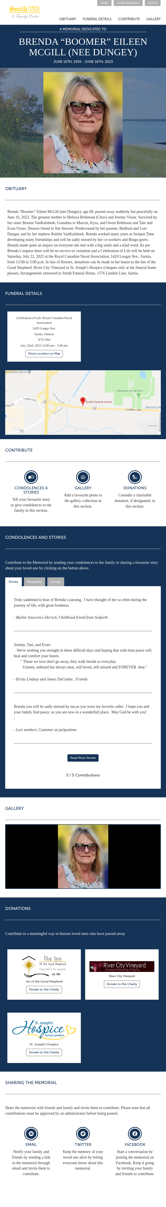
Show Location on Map (44, 353)
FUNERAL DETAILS (97, 19)
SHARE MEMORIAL (128, 3)
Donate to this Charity (44, 989)
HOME (104, 3)
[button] (128, 3)
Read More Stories (83, 758)
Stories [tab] (13, 582)
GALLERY (153, 19)
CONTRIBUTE (129, 19)
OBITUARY (67, 19)
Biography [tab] (34, 582)
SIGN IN (152, 3)
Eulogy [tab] (55, 582)
